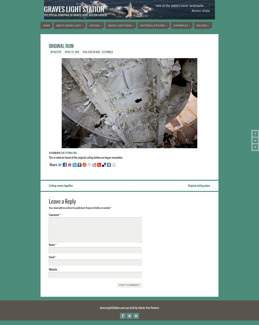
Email (52, 257)
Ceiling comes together (61, 185)
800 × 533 (101, 52)
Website (53, 269)
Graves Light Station (74, 9)
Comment (55, 214)
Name (52, 244)
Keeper (57, 52)
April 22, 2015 (72, 52)
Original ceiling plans (199, 185)
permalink (71, 153)
